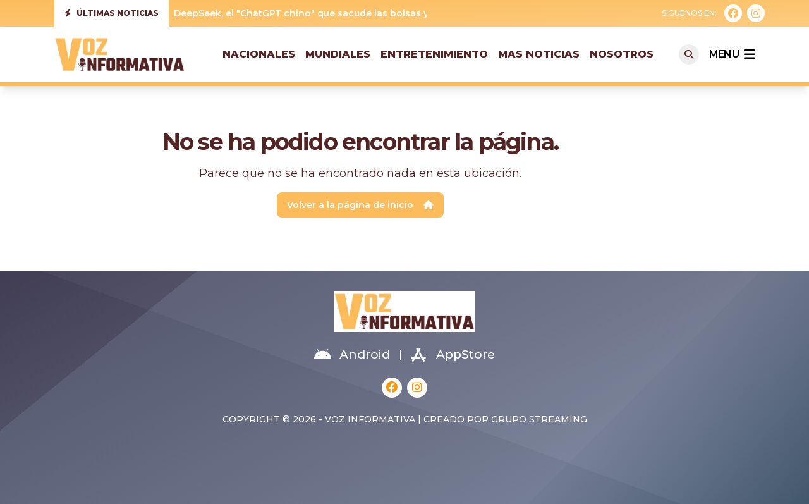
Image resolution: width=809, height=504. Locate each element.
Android (352, 354)
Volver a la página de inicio (360, 205)
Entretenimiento (434, 54)
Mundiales (337, 54)
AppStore (453, 354)
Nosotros (622, 54)
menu (732, 54)
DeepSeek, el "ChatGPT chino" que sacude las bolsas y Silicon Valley (333, 13)
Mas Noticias (539, 54)
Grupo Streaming (539, 419)
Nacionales (258, 54)
